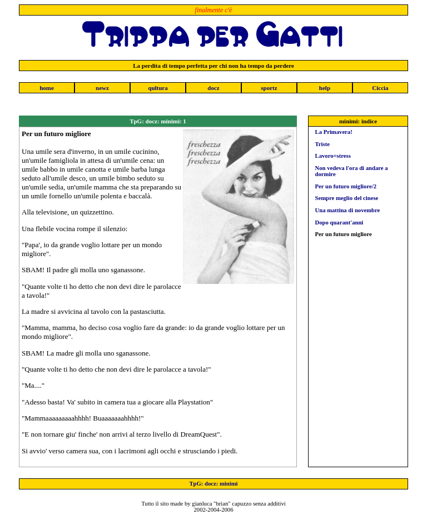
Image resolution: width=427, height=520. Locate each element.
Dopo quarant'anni (339, 222)
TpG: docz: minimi (213, 484)
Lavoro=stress (333, 156)
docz (213, 87)
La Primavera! (333, 132)
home (46, 87)
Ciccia (380, 87)
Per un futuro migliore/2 (345, 186)
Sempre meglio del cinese (347, 198)
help (324, 87)
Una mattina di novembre (347, 210)
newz (102, 87)
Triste (322, 144)
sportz (269, 87)
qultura (157, 87)
